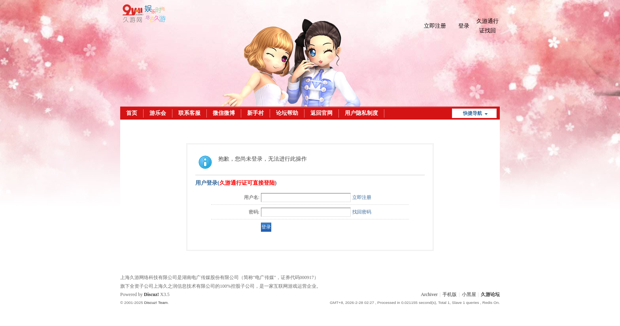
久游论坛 (490, 294)
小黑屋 (469, 294)
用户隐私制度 (361, 113)
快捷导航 (472, 113)
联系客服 (189, 113)
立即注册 (435, 26)
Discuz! (151, 294)
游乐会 (157, 113)
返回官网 (321, 113)
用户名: (251, 197)
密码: (254, 212)
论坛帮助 (287, 113)
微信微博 (224, 113)
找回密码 (361, 212)
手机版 (449, 294)
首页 (131, 113)
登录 (463, 26)
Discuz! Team (156, 302)
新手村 (255, 113)
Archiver (429, 294)
